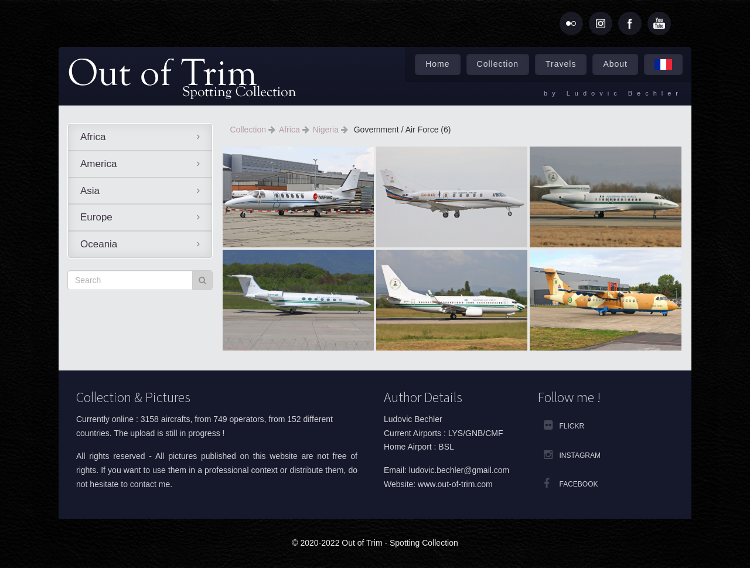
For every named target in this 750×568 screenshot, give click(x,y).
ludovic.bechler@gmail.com (459, 470)
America (98, 163)
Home (437, 64)
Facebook (579, 484)
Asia (90, 190)
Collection (498, 64)
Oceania (98, 244)
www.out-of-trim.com (455, 484)
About (615, 64)
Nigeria (327, 129)
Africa (92, 136)
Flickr (572, 426)
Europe (96, 217)
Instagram (580, 455)
